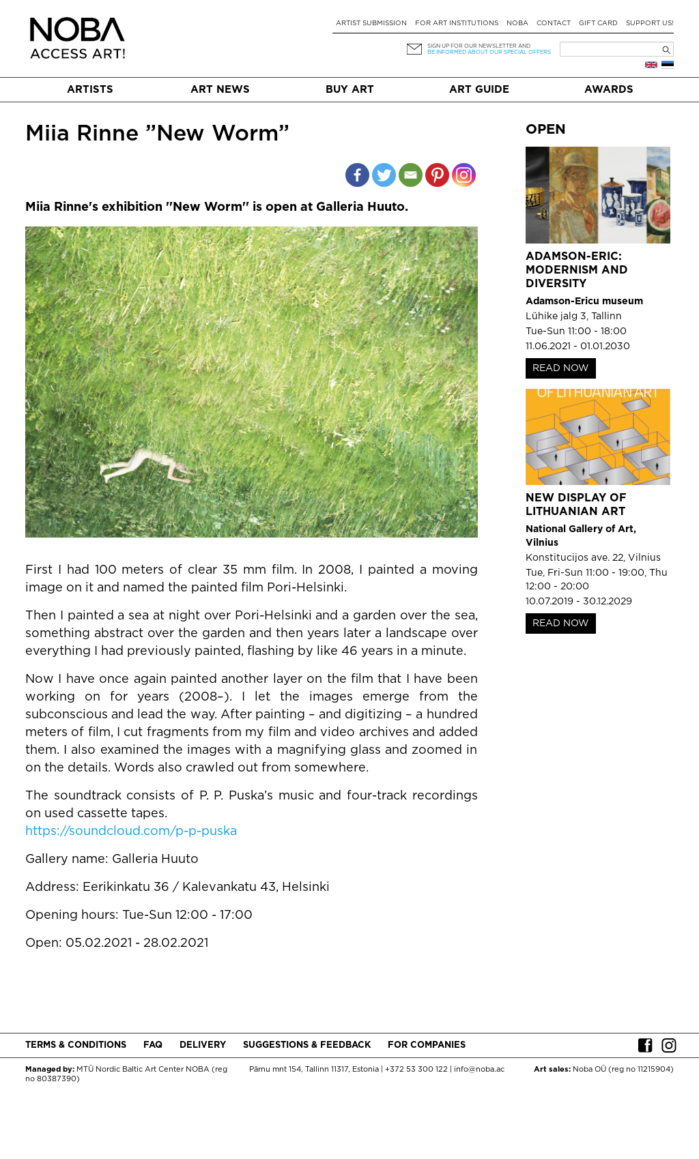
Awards (608, 89)
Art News (220, 89)
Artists (90, 89)
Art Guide (479, 89)
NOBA (517, 23)
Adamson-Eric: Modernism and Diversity (577, 270)
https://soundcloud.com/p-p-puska (131, 831)
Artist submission (371, 23)
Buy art (350, 89)
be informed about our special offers (489, 52)
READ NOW (560, 368)
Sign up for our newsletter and (478, 46)
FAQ (152, 1045)
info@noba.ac (479, 1069)
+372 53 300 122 (416, 1069)
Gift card (598, 23)
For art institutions (456, 23)
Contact (554, 23)
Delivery (203, 1045)
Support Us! (650, 23)
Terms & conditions (75, 1045)
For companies (427, 1045)
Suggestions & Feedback (307, 1045)
